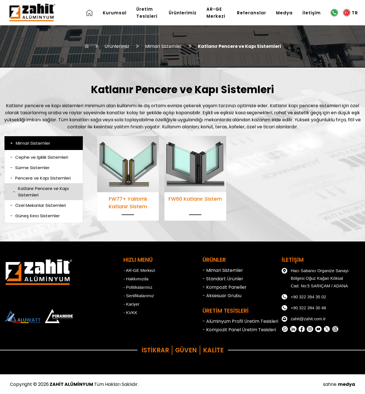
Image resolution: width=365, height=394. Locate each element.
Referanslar (251, 13)
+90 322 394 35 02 (304, 297)
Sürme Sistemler (30, 167)
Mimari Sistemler (163, 46)
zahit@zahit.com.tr (304, 319)
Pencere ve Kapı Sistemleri (40, 178)
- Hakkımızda (135, 278)
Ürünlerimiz (183, 13)
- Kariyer (131, 304)
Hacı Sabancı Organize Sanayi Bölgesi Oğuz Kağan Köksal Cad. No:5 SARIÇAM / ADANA (315, 277)
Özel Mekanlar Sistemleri (38, 205)
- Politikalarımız (137, 287)
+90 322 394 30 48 (304, 308)
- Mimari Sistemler (222, 270)
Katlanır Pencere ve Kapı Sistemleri (239, 46)
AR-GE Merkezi (215, 12)
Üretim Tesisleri (146, 12)
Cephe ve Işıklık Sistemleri (39, 157)
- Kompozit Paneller (224, 287)
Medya (284, 13)
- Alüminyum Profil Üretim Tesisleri (240, 321)
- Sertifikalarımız (138, 295)
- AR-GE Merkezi (139, 270)
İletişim (311, 13)
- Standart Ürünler (222, 279)
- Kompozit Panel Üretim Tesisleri (239, 329)
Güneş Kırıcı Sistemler (35, 215)
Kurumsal (114, 13)
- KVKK (130, 312)
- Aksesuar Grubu (221, 295)
